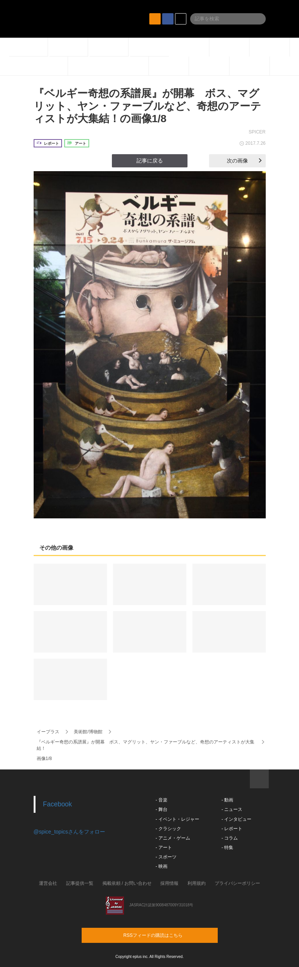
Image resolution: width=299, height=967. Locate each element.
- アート (164, 847)
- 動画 (227, 800)
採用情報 (169, 883)
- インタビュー (236, 819)
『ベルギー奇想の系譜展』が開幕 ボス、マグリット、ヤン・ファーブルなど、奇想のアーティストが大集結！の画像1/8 (147, 105)
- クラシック (168, 828)
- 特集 (227, 847)
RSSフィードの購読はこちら (164, 935)
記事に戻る (149, 161)
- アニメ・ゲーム (173, 838)
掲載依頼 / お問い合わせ (127, 883)
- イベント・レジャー (177, 819)
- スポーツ (166, 857)
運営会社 (48, 883)
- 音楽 (161, 800)
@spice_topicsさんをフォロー (69, 832)
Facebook (57, 804)
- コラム (230, 838)
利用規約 (196, 883)
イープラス (48, 731)
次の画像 (244, 161)
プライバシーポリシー (237, 883)
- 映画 (161, 866)
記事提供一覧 (79, 883)
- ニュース (232, 809)
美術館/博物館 (88, 731)
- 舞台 (161, 809)
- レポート (232, 828)
